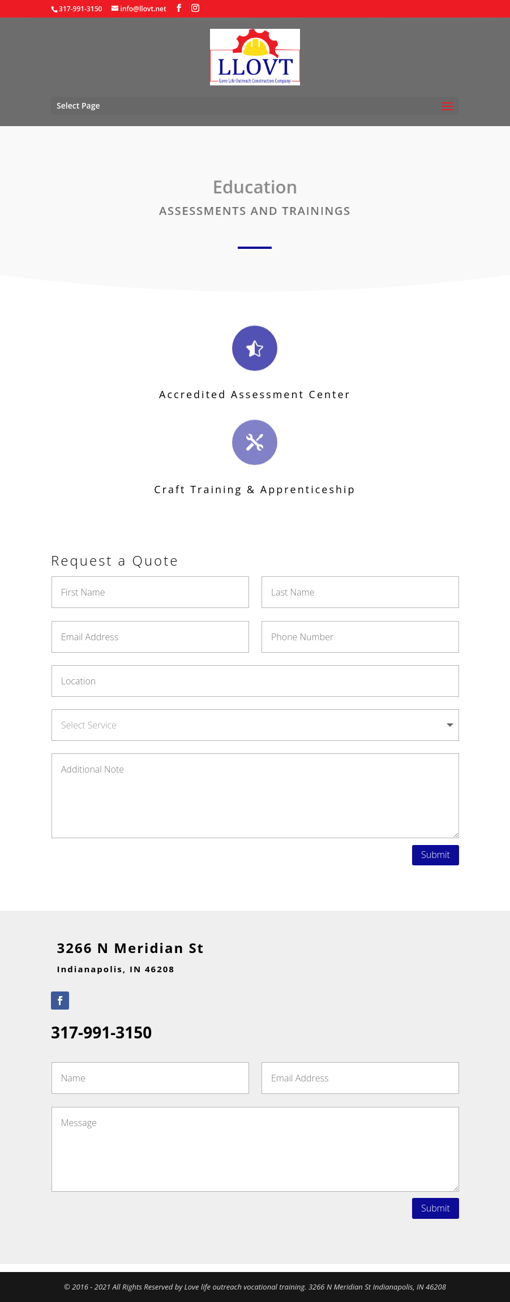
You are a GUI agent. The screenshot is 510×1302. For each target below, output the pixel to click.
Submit (435, 854)
